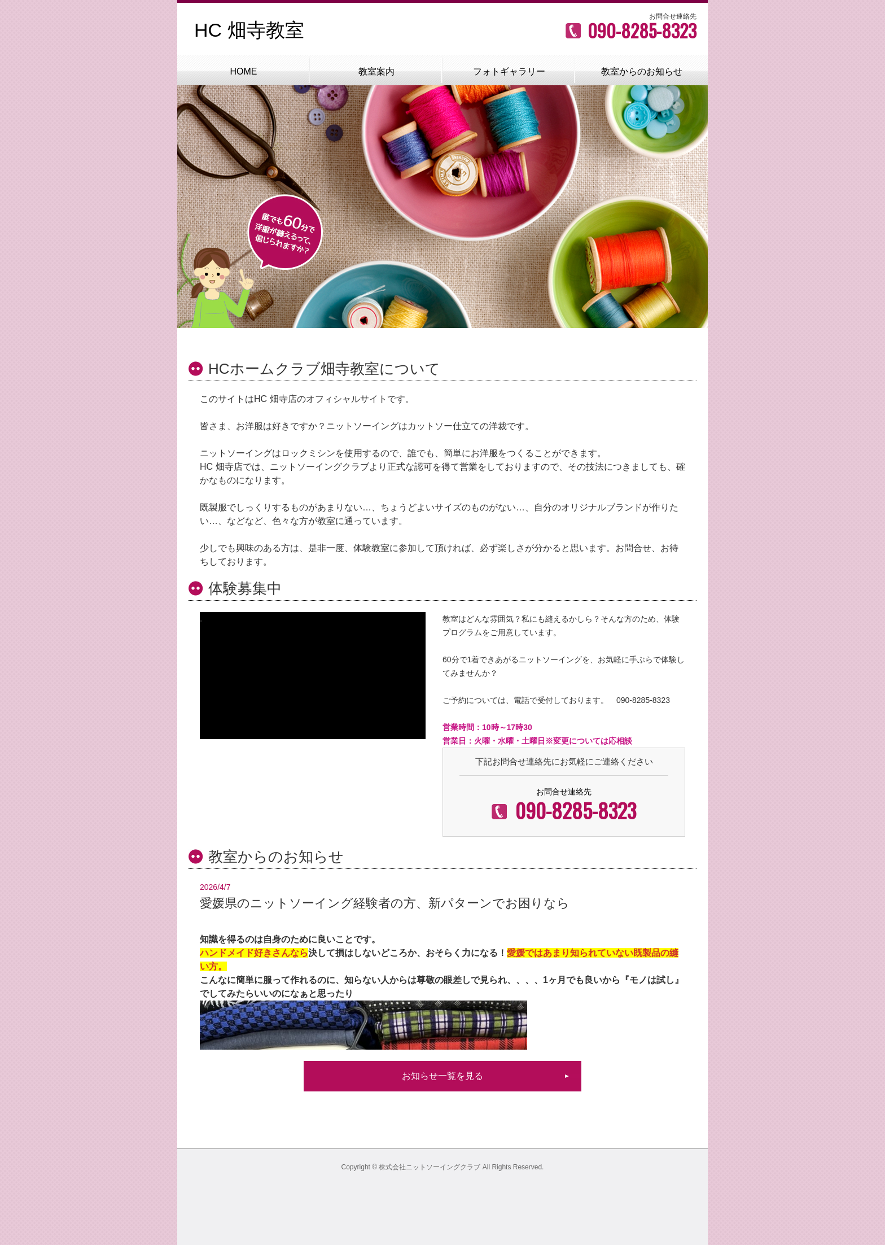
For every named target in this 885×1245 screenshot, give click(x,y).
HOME (243, 71)
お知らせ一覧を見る (442, 1076)
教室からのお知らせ (641, 71)
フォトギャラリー (509, 71)
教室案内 (376, 71)
